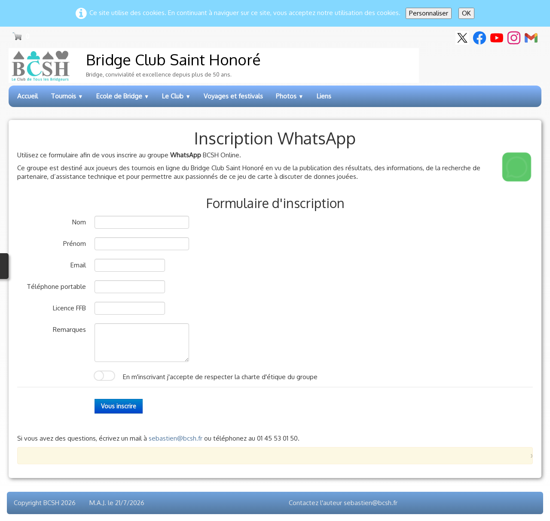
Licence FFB (69, 308)
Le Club (176, 96)
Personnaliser (428, 13)
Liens (324, 96)
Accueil (27, 96)
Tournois (67, 96)
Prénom (74, 243)
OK (466, 13)
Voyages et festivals (233, 96)
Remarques (69, 329)
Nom (79, 222)
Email (78, 265)
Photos (290, 96)
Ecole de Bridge (123, 96)
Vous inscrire (118, 406)
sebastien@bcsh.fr (175, 438)
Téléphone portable (56, 286)
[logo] (214, 65)
